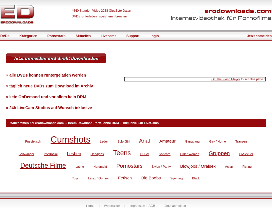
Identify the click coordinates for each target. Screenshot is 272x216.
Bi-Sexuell (246, 154)
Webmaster (112, 205)
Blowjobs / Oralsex (198, 166)
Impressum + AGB (142, 205)
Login (154, 36)
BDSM (144, 154)
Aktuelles (83, 36)
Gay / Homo (217, 141)
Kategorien (28, 36)
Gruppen (219, 153)
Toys (75, 178)
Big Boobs (151, 177)
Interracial (50, 154)
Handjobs (97, 154)
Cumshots (71, 140)
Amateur (167, 141)
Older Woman (189, 154)
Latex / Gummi (98, 178)
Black (196, 178)
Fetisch (125, 177)
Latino (79, 166)
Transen (241, 141)
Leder (104, 141)
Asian (229, 166)
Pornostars (56, 36)
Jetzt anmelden (259, 36)
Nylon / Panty (161, 166)
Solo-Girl (123, 141)
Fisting (246, 166)
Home (90, 205)
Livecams (108, 36)
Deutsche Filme (43, 165)
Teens (122, 153)
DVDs (4, 36)
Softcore (165, 154)
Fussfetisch (33, 141)
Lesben (74, 153)
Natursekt (100, 166)
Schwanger (26, 154)
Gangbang (192, 141)
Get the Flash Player (225, 79)
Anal (144, 141)
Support (132, 36)
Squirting (176, 178)
